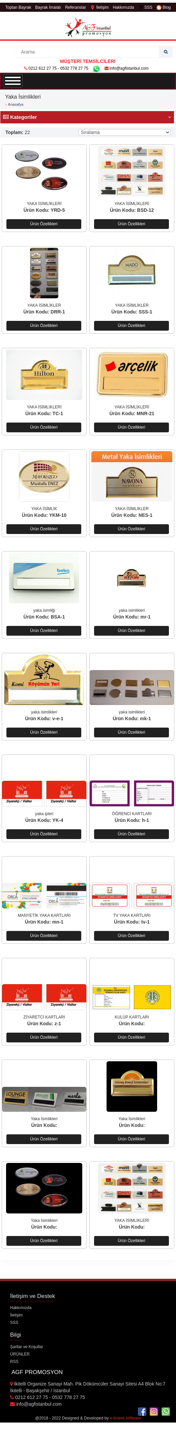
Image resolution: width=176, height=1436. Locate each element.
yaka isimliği (44, 610)
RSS (14, 1361)
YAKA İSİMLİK (44, 508)
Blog (163, 7)
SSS (145, 7)
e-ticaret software (125, 1418)
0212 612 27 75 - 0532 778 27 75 (58, 68)
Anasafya (16, 104)
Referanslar (75, 7)
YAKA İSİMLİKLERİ (44, 203)
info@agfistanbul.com (127, 68)
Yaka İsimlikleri (44, 1118)
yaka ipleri (44, 813)
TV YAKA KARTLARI (132, 915)
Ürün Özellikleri (43, 224)
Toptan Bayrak (18, 7)
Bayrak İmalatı (48, 7)
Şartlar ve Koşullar (26, 1346)
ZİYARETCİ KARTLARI (44, 1017)
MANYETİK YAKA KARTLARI (44, 915)
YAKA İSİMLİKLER (44, 305)
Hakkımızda (123, 7)
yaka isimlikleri (132, 610)
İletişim (99, 7)
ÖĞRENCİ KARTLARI (132, 813)
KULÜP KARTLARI (132, 1017)
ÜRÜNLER (20, 1354)
